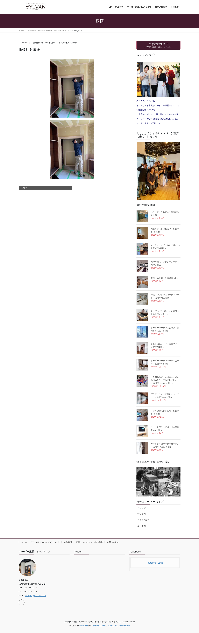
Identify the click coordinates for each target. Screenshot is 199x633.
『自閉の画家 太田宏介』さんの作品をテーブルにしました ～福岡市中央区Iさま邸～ (165, 380)
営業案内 (141, 514)
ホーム (24, 542)
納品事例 (141, 526)
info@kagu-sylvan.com (35, 595)
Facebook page (155, 563)
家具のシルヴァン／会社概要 (89, 542)
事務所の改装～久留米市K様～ (164, 278)
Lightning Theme (98, 626)
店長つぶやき (143, 520)
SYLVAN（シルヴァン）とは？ (45, 542)
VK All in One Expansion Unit (118, 626)
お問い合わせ (113, 542)
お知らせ (141, 508)
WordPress (83, 626)
